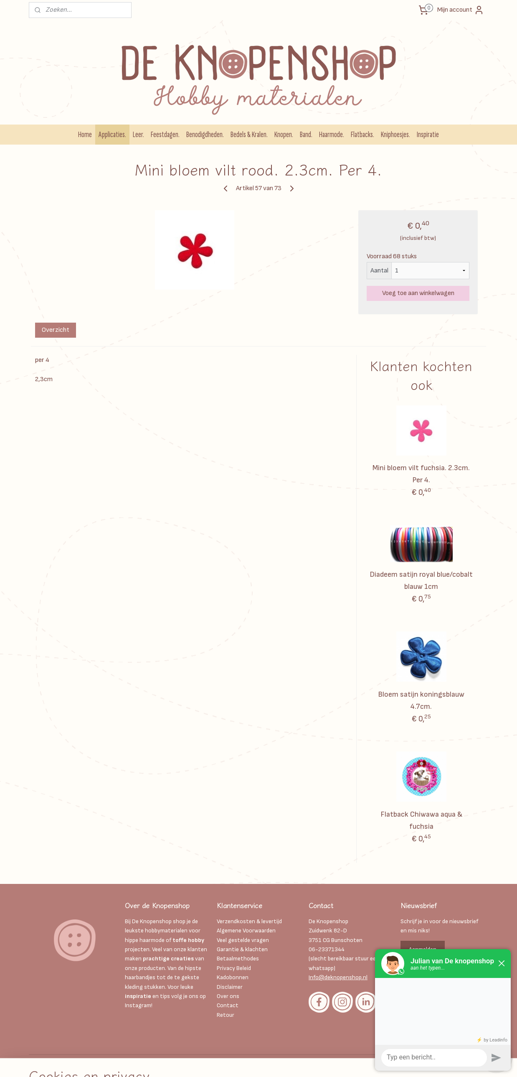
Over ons (228, 996)
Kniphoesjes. (395, 135)
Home (85, 135)
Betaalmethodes (238, 958)
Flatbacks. (362, 135)
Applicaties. (112, 135)
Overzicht (55, 330)
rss (273, 1061)
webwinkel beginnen (300, 1061)
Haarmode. (331, 135)
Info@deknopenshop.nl (338, 977)
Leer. (138, 135)
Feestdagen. (165, 135)
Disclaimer (230, 986)
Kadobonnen (232, 977)
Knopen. (283, 135)
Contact (227, 1005)
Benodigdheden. (205, 135)
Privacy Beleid (234, 968)
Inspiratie (428, 135)
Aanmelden (422, 949)
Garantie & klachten (242, 949)
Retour (225, 1014)
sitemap (259, 1061)
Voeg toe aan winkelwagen (418, 293)
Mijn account (460, 10)
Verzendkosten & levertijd (249, 921)
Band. (306, 135)
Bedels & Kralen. (249, 135)
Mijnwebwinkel (366, 1061)
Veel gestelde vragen (243, 940)
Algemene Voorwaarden (246, 930)
